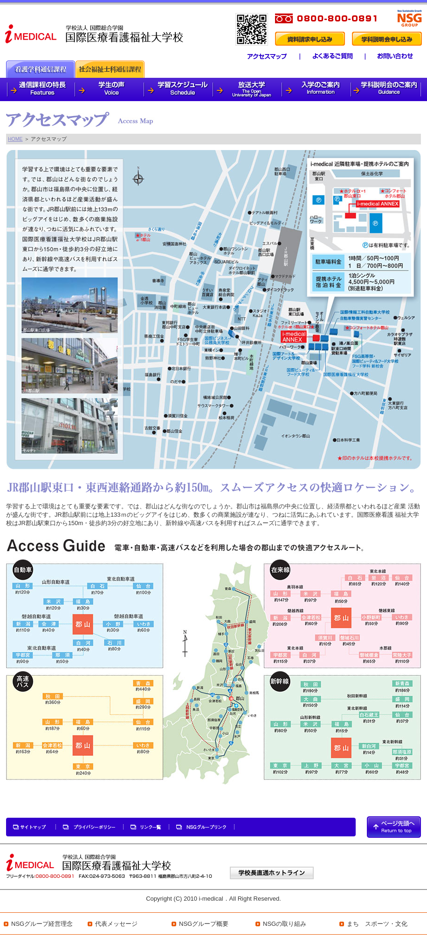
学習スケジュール (179, 89)
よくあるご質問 (328, 56)
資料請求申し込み (309, 39)
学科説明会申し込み (387, 39)
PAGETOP (394, 827)
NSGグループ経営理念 (42, 923)
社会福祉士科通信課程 (110, 69)
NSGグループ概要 (203, 923)
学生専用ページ (400, 56)
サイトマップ (31, 827)
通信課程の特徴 (41, 89)
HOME (15, 139)
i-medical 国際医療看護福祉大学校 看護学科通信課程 (95, 33)
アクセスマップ (261, 56)
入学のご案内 (316, 89)
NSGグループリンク (202, 827)
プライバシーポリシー (90, 827)
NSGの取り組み (284, 923)
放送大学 (248, 89)
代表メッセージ (116, 923)
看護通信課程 (40, 69)
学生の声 (110, 89)
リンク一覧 (146, 827)
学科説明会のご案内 (386, 89)
